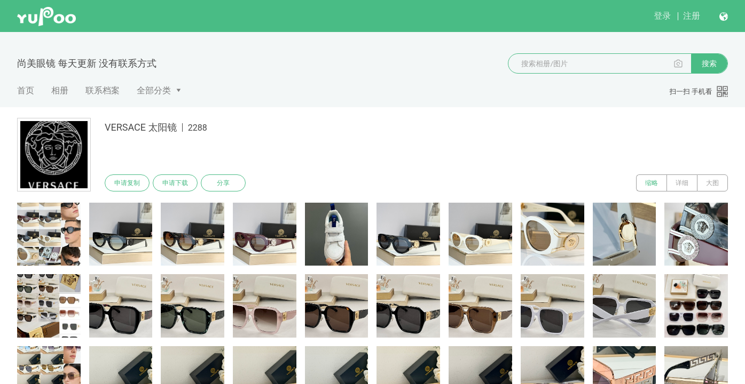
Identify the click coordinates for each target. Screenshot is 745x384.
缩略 (651, 183)
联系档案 (102, 90)
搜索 (709, 63)
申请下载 (175, 183)
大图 (712, 183)
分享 (223, 183)
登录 (662, 16)
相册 (59, 90)
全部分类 (154, 90)
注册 (691, 16)
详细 (682, 183)
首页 (25, 90)
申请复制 (127, 183)
